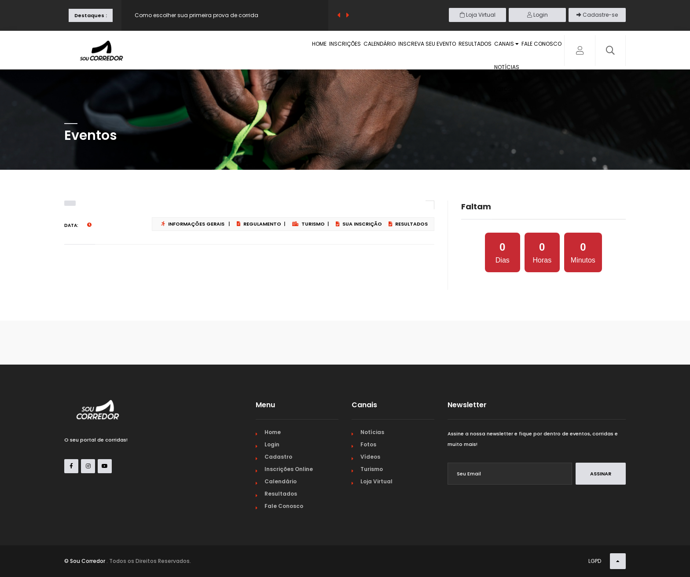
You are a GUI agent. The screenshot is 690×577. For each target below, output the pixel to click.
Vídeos (370, 456)
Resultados (448, 51)
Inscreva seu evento (390, 51)
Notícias (372, 432)
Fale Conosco (537, 51)
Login (537, 14)
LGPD (594, 561)
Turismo (308, 223)
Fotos (368, 444)
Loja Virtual (477, 14)
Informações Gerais (192, 223)
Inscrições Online (288, 469)
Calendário (332, 51)
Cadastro (278, 456)
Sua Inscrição (359, 223)
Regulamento (259, 223)
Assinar (600, 473)
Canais (491, 51)
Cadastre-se (597, 14)
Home (251, 51)
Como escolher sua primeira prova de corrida (196, 15)
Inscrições (287, 51)
